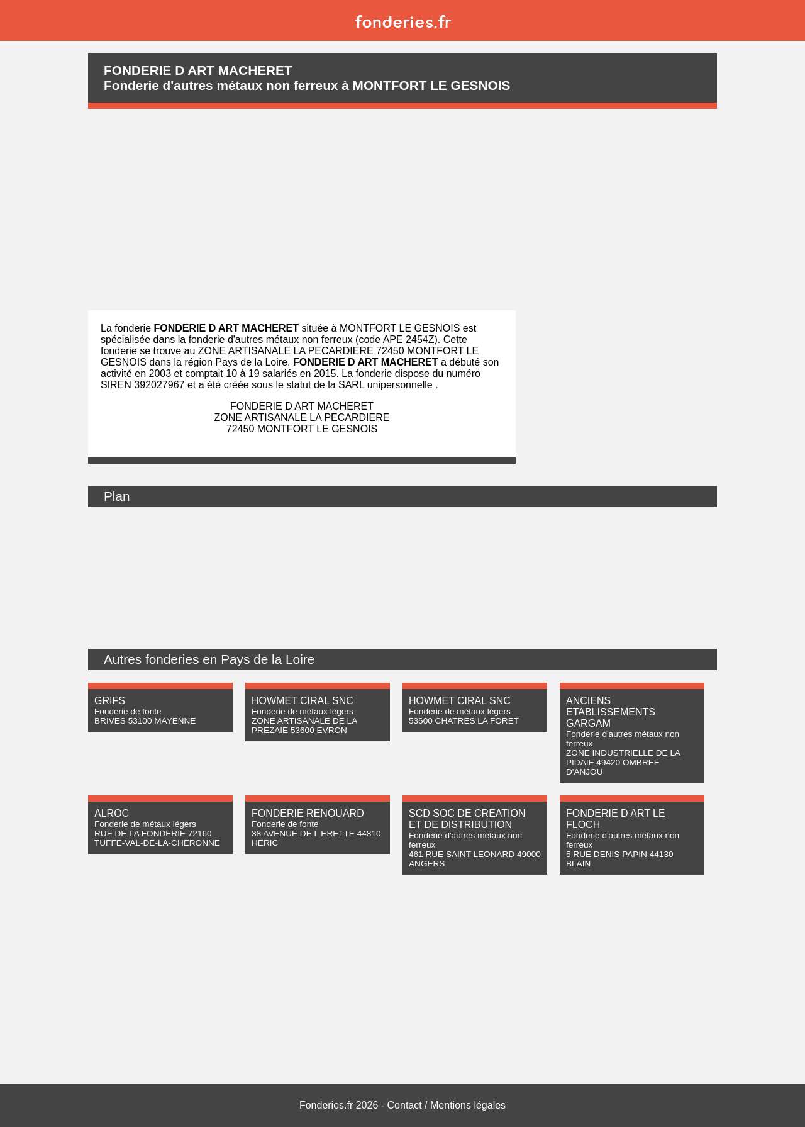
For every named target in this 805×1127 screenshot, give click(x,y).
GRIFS (109, 700)
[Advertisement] (402, 209)
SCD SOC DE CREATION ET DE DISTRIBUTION (467, 819)
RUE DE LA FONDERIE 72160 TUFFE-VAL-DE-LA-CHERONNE (157, 838)
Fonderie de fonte (128, 711)
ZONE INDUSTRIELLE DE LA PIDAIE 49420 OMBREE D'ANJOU (623, 762)
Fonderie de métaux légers (302, 711)
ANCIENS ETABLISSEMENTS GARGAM (610, 712)
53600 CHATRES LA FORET (464, 721)
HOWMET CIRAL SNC (302, 700)
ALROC (111, 813)
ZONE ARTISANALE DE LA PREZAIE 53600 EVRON (304, 725)
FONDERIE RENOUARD (308, 813)
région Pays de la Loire (235, 362)
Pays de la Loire (267, 659)
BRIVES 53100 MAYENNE (145, 721)
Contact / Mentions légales (446, 1105)
